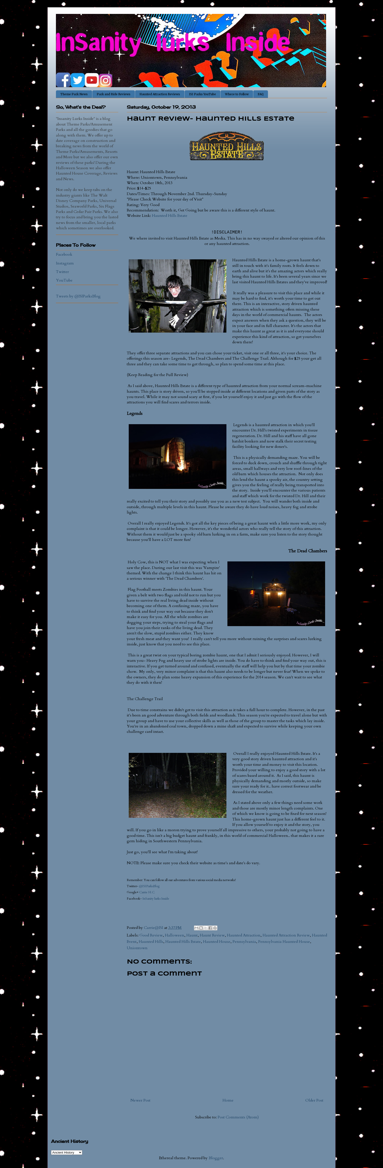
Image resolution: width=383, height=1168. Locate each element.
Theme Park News (74, 94)
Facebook (64, 254)
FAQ (261, 94)
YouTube (64, 280)
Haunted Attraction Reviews (159, 94)
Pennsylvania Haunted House (284, 941)
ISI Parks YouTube (202, 94)
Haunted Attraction (243, 935)
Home (228, 1100)
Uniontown (137, 948)
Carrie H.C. (147, 892)
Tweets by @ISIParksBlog (78, 296)
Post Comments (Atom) (238, 1117)
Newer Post (140, 1100)
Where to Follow (237, 94)
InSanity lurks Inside (156, 898)
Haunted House (216, 941)
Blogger (216, 1158)
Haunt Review (212, 935)
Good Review (151, 935)
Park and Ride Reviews (113, 94)
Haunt (192, 935)
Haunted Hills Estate (169, 215)
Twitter (62, 271)
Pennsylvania (244, 941)
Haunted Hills (151, 941)
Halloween (174, 935)
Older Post (314, 1100)
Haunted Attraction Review (286, 935)
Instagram (65, 263)
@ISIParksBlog (149, 886)
